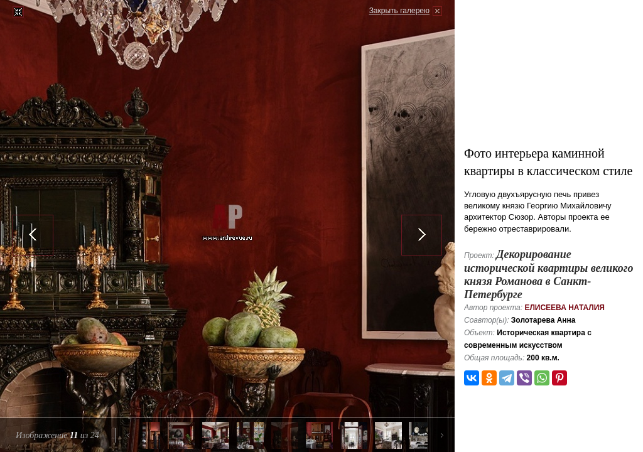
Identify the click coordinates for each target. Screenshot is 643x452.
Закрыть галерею (399, 10)
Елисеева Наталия (564, 307)
